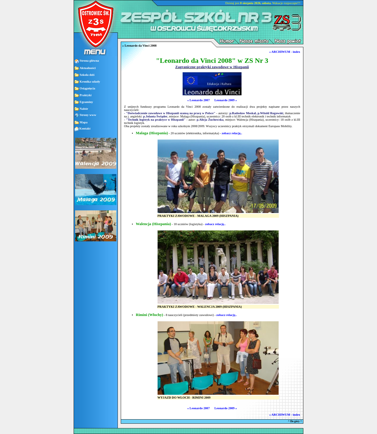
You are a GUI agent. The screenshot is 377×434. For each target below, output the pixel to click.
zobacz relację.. (232, 133)
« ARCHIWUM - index (284, 51)
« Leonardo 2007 (198, 100)
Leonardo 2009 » (225, 100)
